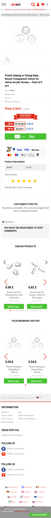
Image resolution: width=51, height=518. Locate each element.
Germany (12, 492)
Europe (38, 496)
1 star (13, 181)
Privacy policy (7, 415)
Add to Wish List (12, 102)
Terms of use (7, 418)
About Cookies (7, 422)
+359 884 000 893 (39, 9)
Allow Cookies (39, 515)
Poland (23, 501)
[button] (10, 310)
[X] (2, 509)
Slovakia (37, 501)
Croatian (39, 492)
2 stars (18, 181)
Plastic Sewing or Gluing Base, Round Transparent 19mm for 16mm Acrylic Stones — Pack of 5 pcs (14, 369)
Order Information (25, 415)
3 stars (24, 181)
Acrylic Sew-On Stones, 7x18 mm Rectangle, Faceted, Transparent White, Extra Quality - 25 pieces (37, 295)
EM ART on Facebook (12, 449)
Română (41, 487)
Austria (25, 492)
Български (11, 487)
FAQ (19, 412)
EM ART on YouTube (12, 454)
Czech (12, 497)
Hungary (25, 497)
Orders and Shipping (26, 418)
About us (5, 412)
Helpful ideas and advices (12, 435)
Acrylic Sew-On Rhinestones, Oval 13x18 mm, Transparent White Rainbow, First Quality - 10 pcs (13, 295)
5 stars (35, 181)
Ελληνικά (26, 487)
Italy (12, 501)
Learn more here (20, 511)
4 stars (29, 181)
